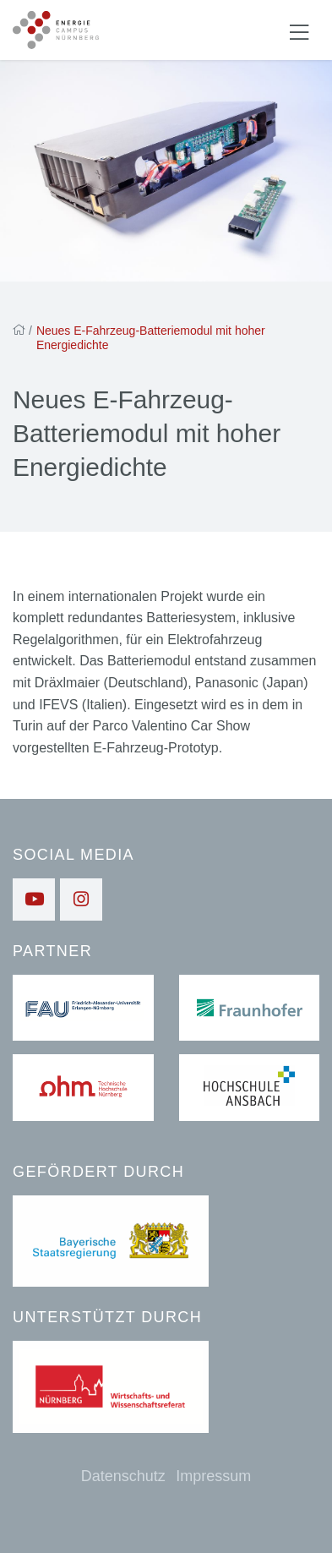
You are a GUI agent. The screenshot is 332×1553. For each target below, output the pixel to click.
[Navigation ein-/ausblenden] (299, 30)
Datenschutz (123, 1476)
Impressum (213, 1476)
